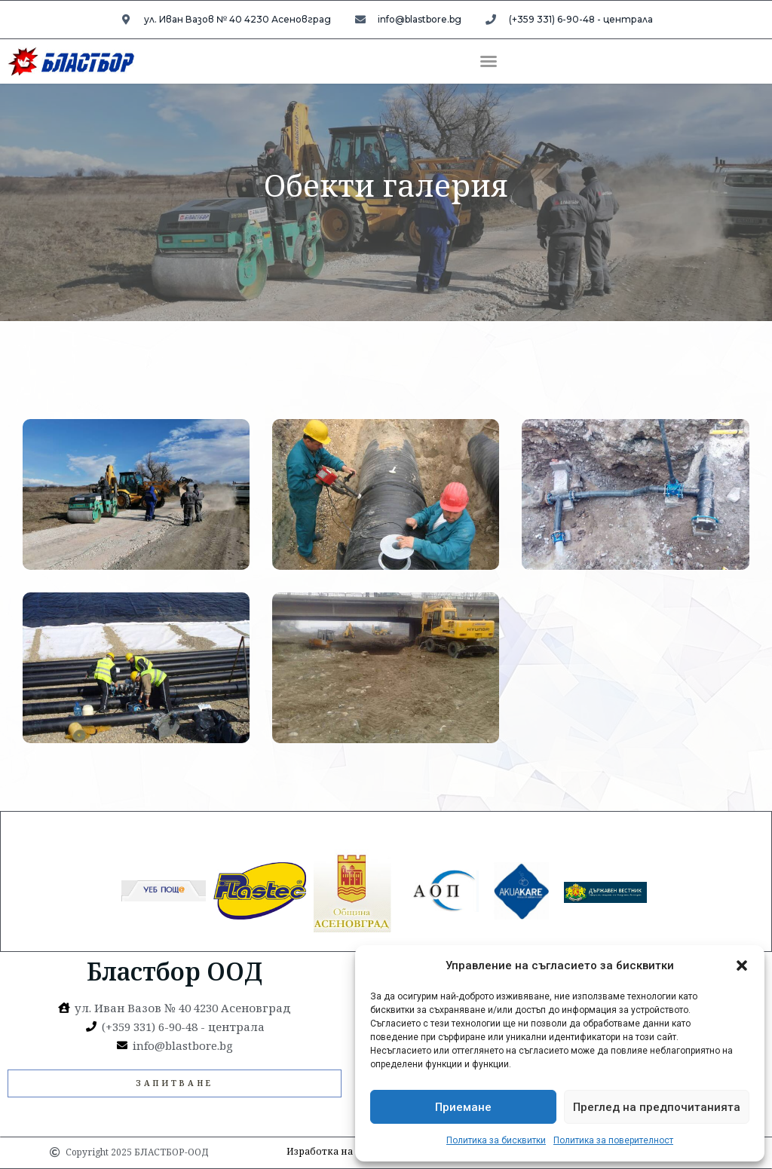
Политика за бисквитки (496, 1140)
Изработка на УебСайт (341, 1151)
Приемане (463, 1107)
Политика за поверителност (613, 1140)
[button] (741, 965)
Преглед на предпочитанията (656, 1107)
